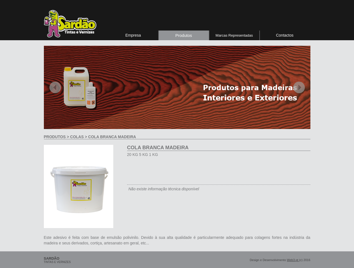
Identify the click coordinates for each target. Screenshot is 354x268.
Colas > (78, 137)
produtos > (57, 137)
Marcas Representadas (234, 35)
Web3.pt (293, 260)
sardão (51, 258)
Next (299, 87)
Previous (55, 87)
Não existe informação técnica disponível (164, 189)
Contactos (284, 35)
